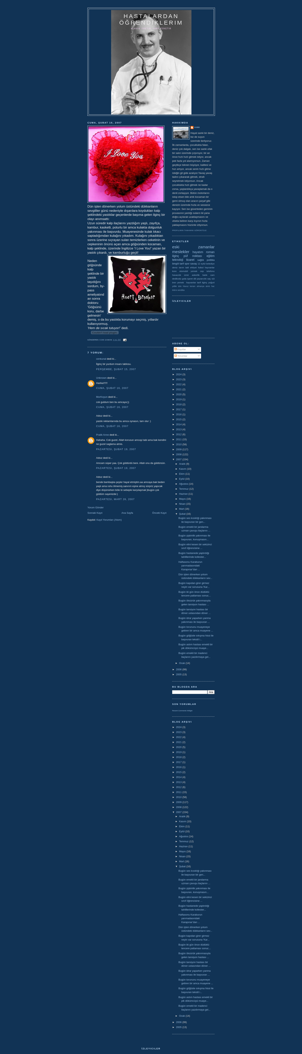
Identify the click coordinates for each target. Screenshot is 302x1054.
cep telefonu (207, 271)
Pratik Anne (102, 434)
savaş (193, 263)
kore (174, 271)
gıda (184, 278)
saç (209, 278)
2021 (179, 389)
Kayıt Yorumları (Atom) (109, 519)
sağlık (200, 259)
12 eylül (202, 263)
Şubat (182, 513)
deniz (175, 267)
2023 (179, 379)
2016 (179, 414)
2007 (179, 459)
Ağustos (184, 483)
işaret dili (191, 278)
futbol (201, 267)
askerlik (196, 275)
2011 (179, 439)
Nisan (182, 503)
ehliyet (193, 267)
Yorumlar (180, 355)
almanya (200, 286)
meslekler (180, 251)
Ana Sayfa (127, 512)
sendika (181, 290)
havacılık (176, 275)
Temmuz (184, 488)
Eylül (182, 478)
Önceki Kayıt (159, 512)
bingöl (175, 263)
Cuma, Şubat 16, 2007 (112, 388)
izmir (186, 275)
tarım (181, 267)
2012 (179, 434)
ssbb (197, 127)
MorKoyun (101, 396)
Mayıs (182, 498)
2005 (179, 674)
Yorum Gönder (95, 507)
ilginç (175, 256)
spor (187, 263)
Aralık (182, 463)
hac (213, 286)
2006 (179, 669)
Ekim (182, 473)
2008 (179, 454)
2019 (179, 399)
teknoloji (177, 259)
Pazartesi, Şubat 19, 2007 (116, 449)
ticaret (190, 259)
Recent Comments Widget (182, 711)
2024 (179, 374)
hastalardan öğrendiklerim (151, 19)
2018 (179, 404)
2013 (179, 429)
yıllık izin (176, 286)
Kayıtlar (180, 349)
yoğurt (211, 282)
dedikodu (176, 278)
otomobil (183, 271)
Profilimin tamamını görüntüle (189, 230)
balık (205, 275)
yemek (194, 271)
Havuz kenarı (189, 286)
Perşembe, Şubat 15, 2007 (116, 369)
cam (212, 275)
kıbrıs (174, 290)
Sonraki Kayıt (94, 512)
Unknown (101, 377)
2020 (179, 394)
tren (174, 282)
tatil (187, 267)
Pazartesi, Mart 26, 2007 (115, 499)
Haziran (183, 493)
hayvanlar (210, 267)
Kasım (183, 468)
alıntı (208, 286)
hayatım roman (203, 252)
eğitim (210, 256)
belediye (210, 263)
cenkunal (101, 358)
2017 (179, 409)
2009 (179, 449)
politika (211, 259)
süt (213, 278)
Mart (182, 508)
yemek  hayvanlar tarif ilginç (192, 282)
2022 (179, 384)
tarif (182, 263)
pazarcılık (202, 278)
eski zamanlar (193, 247)
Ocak (182, 663)
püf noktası (193, 256)
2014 (179, 424)
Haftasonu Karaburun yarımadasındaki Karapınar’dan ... (190, 565)
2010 (179, 444)
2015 (179, 419)
